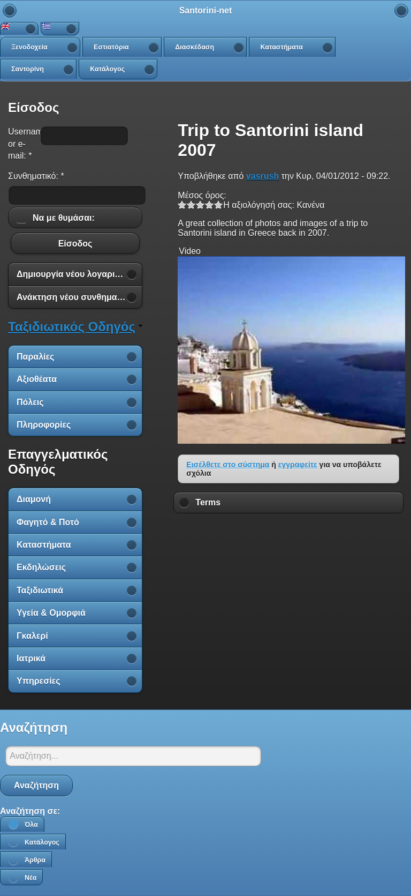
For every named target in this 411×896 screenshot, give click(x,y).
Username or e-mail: (21, 143)
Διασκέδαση (194, 47)
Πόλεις (30, 402)
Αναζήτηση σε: (30, 811)
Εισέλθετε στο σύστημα (227, 464)
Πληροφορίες (44, 424)
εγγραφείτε (297, 464)
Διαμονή (34, 499)
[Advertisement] (288, 544)
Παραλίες (35, 356)
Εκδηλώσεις (41, 567)
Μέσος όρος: (202, 195)
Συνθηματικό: (36, 176)
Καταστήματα (281, 47)
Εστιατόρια (111, 47)
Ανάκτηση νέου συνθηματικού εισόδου (79, 297)
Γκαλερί (32, 635)
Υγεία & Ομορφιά (51, 612)
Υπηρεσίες (38, 680)
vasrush (262, 176)
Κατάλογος (107, 69)
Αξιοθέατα (37, 379)
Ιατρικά (31, 658)
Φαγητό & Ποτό (48, 522)
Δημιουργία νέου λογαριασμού (79, 274)
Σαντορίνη (27, 69)
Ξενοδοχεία (29, 47)
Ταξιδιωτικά (40, 590)
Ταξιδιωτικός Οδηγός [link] (71, 326)
